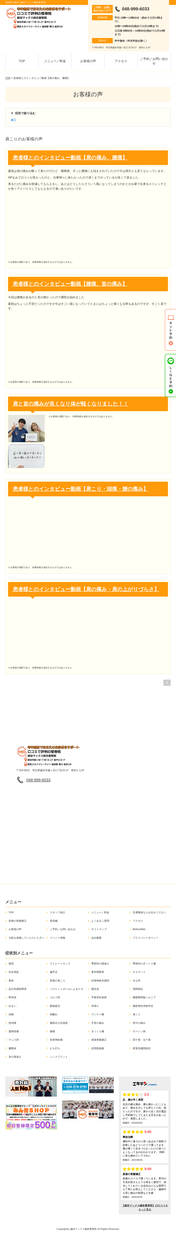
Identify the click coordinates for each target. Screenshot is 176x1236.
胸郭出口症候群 (59, 1022)
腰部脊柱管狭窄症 (143, 1005)
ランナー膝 (97, 1014)
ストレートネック (60, 963)
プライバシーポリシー (145, 937)
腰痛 (52, 1031)
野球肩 (12, 997)
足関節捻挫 (97, 1048)
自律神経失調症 (100, 980)
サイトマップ (99, 929)
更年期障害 (97, 971)
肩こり (136, 1014)
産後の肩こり (57, 980)
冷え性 (136, 980)
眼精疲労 (55, 1005)
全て (13, 119)
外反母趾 (14, 971)
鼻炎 (11, 980)
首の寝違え (15, 1056)
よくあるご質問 (100, 920)
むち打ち (55, 1048)
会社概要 (96, 937)
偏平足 (54, 971)
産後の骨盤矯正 (18, 920)
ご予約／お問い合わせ (154, 61)
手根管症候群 (99, 997)
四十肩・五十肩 (142, 1039)
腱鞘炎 (12, 1048)
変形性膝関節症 (142, 1048)
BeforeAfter (139, 929)
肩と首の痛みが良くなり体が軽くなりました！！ (70, 404)
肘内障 (12, 1022)
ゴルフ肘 (55, 997)
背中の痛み (139, 1022)
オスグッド (139, 971)
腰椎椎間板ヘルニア (144, 997)
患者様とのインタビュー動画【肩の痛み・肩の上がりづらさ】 (86, 589)
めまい (12, 1005)
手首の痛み (97, 1022)
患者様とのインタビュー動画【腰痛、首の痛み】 (70, 284)
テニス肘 (14, 1039)
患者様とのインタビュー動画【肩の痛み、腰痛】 (70, 157)
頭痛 (11, 1014)
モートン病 (139, 1031)
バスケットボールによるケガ (66, 988)
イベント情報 (57, 937)
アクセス (121, 61)
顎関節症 (138, 988)
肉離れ (54, 1014)
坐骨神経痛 (56, 1039)
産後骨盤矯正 (99, 1039)
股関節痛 (14, 1031)
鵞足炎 (95, 988)
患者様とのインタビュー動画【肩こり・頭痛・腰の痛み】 (80, 489)
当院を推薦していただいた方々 (27, 937)
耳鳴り (95, 1005)
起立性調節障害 (18, 988)
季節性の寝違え (100, 963)
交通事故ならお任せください (149, 912)
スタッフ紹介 (57, 912)
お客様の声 (88, 61)
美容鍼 (54, 920)
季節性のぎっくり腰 (144, 963)
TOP (22, 61)
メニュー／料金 (55, 61)
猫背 (11, 963)
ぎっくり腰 (97, 1031)
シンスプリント (59, 1056)
